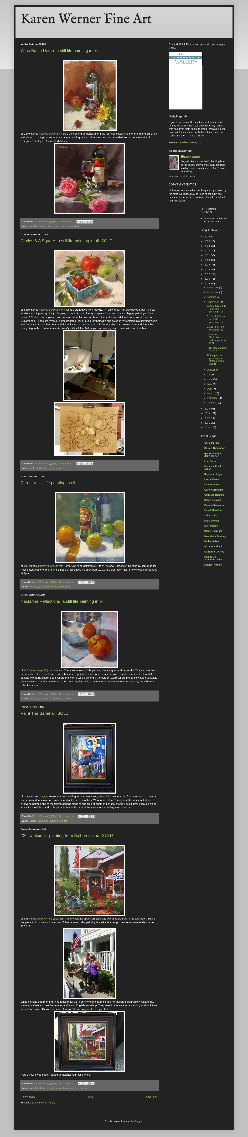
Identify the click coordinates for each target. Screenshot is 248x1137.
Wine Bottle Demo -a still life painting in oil (59, 50)
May (210, 383)
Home (90, 1096)
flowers (42, 226)
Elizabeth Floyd (213, 546)
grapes (57, 226)
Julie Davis (210, 515)
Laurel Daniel (212, 479)
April (210, 388)
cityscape (48, 821)
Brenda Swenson (214, 505)
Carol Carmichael (214, 489)
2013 (207, 413)
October (212, 297)
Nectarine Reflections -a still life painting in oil (62, 601)
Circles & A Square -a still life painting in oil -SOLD (67, 240)
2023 (207, 246)
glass (50, 226)
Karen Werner (192, 156)
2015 (207, 283)
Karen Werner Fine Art (86, 19)
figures (57, 821)
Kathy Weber (211, 541)
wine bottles (75, 226)
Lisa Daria (210, 461)
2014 (207, 408)
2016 (207, 278)
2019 (207, 264)
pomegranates (57, 468)
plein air (65, 1088)
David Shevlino (213, 510)
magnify (43, 796)
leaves (65, 226)
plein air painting (78, 1088)
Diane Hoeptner (213, 531)
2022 (207, 250)
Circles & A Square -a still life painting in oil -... (217, 319)
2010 (207, 427)
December (213, 287)
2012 (207, 418)
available (34, 226)
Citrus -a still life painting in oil (48, 482)
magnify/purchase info (52, 309)
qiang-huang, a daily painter (213, 454)
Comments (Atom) (45, 1102)
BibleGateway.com (192, 142)
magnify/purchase (49, 133)
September (213, 301)
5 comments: (65, 463)
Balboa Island (36, 821)
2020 (207, 260)
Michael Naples (213, 564)
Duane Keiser (212, 484)
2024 (207, 241)
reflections (67, 698)
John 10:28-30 (196, 135)
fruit (39, 468)
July (209, 374)
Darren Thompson (214, 448)
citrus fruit (44, 587)
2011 (207, 422)
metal (47, 698)
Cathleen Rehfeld (214, 494)
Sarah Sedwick (212, 500)
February (212, 398)
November (213, 292)
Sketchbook (211, 525)
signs (64, 821)
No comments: (66, 582)
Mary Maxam (211, 520)
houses (57, 1088)
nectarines (56, 698)
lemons (53, 587)
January (212, 402)
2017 (207, 274)
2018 (207, 269)
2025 (207, 236)
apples (33, 468)
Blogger (138, 1121)
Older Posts (151, 1096)
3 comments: (65, 221)
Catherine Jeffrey (214, 551)
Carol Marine (211, 443)
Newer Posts (28, 1096)
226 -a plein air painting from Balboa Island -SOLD (67, 835)
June (210, 379)
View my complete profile (182, 176)
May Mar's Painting (215, 536)
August (211, 369)
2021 (207, 255)
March (211, 393)
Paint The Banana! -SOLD (45, 713)
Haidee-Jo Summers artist (213, 558)
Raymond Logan (213, 474)
